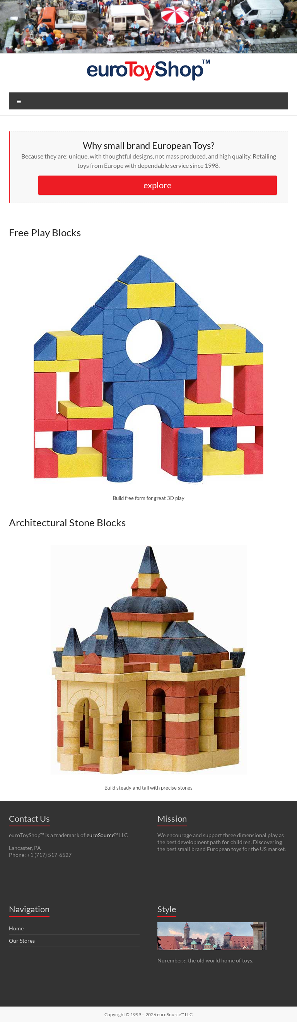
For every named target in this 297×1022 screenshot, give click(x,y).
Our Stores (22, 940)
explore (157, 185)
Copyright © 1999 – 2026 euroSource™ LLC (148, 1014)
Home (16, 928)
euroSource (100, 835)
